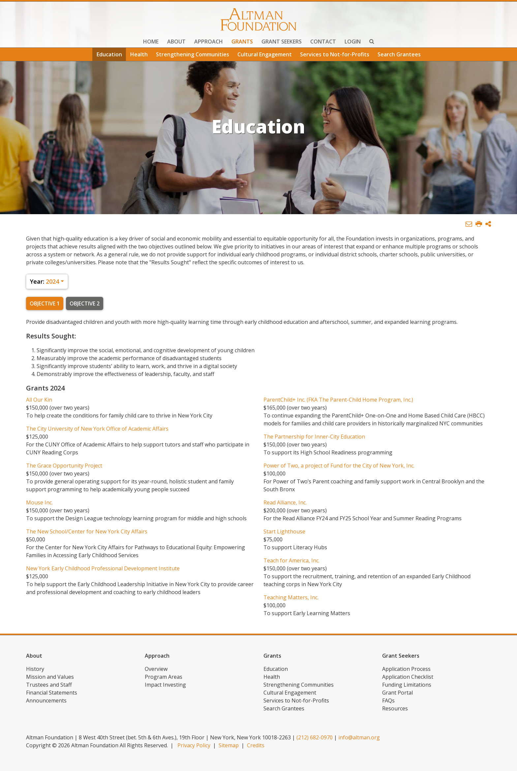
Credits (255, 745)
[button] (488, 224)
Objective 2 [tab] (85, 303)
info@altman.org (359, 737)
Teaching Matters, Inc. (291, 597)
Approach (208, 41)
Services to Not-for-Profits (334, 54)
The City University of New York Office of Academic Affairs (97, 428)
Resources (395, 708)
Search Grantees (399, 54)
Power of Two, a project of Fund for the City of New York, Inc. (338, 465)
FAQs (388, 700)
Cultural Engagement (264, 54)
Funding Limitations (406, 684)
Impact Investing (165, 684)
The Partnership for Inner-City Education (314, 436)
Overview (156, 668)
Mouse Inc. (39, 502)
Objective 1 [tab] (45, 303)
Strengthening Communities (192, 54)
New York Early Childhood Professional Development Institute (103, 568)
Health (139, 54)
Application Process (406, 668)
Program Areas (163, 676)
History (35, 668)
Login (353, 41)
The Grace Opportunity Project (64, 465)
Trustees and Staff (49, 684)
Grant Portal (397, 692)
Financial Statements (51, 692)
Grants (242, 41)
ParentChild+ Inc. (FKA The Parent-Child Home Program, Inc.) (338, 399)
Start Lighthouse (284, 531)
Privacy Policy (193, 745)
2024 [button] (44, 281)
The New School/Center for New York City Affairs (86, 531)
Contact (323, 41)
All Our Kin (39, 399)
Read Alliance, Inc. (285, 502)
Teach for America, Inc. (291, 560)
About (176, 41)
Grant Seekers (281, 41)
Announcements (46, 700)
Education (109, 54)
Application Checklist (407, 676)
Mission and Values (50, 676)
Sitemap (229, 745)
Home (151, 41)
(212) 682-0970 (314, 737)
